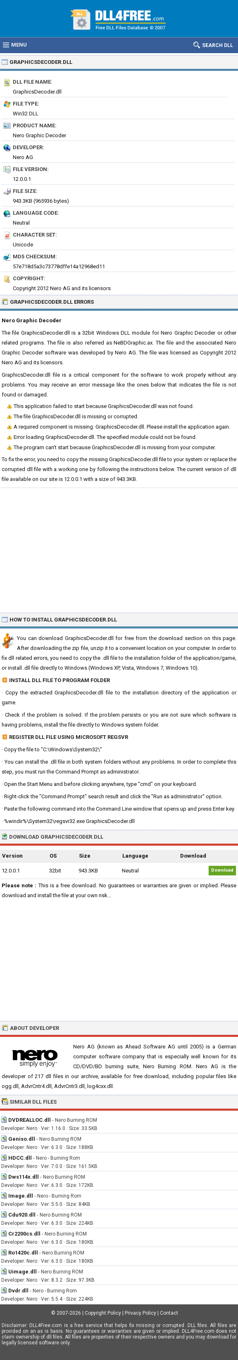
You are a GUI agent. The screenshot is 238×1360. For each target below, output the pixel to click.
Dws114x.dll (23, 1177)
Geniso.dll (21, 1139)
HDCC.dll (20, 1158)
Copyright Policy (103, 1313)
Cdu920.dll (22, 1215)
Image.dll (20, 1196)
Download (222, 870)
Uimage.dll (22, 1272)
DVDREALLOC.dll (29, 1120)
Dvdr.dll (18, 1290)
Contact (169, 1313)
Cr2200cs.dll (24, 1234)
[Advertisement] (119, 549)
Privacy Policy (140, 1313)
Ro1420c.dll (23, 1253)
